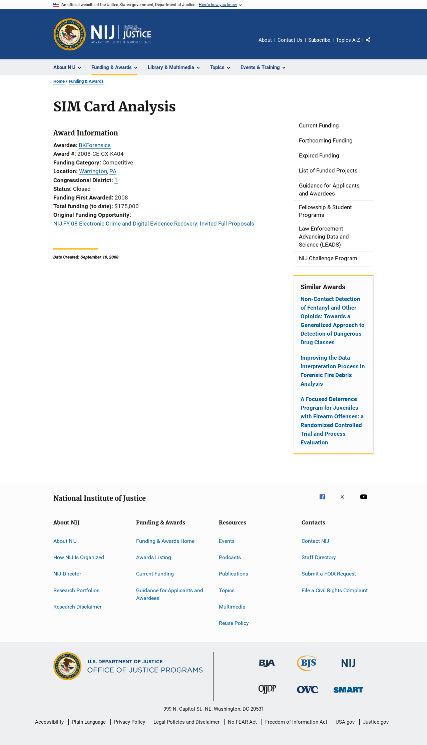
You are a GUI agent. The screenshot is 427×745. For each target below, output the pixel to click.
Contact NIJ (315, 540)
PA (112, 171)
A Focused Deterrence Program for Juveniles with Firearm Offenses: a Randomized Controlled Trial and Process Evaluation (332, 421)
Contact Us (290, 40)
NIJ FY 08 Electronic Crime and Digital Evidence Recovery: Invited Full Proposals (153, 223)
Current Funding (155, 574)
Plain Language (89, 722)
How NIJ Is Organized (78, 557)
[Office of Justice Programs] (69, 34)
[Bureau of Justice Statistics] (308, 672)
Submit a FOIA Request (329, 574)
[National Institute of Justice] (348, 668)
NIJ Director (67, 574)
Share (374, 44)
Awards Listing (153, 557)
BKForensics (95, 145)
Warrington (93, 171)
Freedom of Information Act (296, 722)
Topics (227, 590)
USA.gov (345, 722)
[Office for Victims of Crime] (307, 694)
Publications (233, 574)
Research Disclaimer (77, 607)
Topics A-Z (348, 40)
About (265, 40)
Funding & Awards (86, 81)
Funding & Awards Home (165, 540)
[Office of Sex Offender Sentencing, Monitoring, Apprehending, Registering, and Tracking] (348, 694)
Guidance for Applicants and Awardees (169, 594)
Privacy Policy (129, 722)
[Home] (121, 34)
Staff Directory (319, 557)
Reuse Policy (234, 623)
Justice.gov (376, 722)
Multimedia (232, 607)
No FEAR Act (242, 722)
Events (227, 540)
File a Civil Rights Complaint (335, 590)
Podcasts (230, 557)
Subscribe (319, 40)
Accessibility (49, 722)
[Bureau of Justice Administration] (267, 668)
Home (59, 81)
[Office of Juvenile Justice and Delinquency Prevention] (267, 695)
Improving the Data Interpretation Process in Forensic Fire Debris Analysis (333, 370)
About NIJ (65, 540)
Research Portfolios (76, 590)
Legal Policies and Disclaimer (186, 722)
